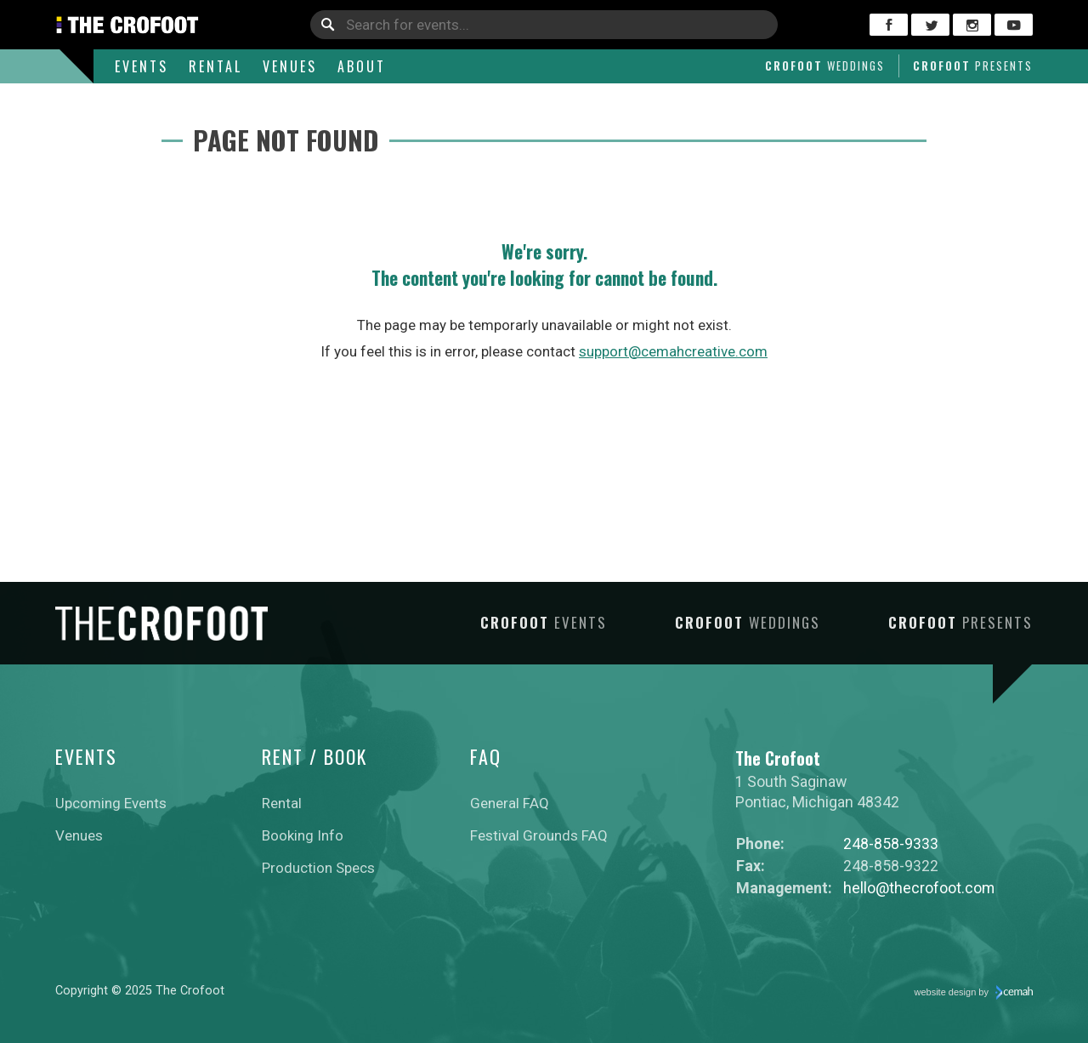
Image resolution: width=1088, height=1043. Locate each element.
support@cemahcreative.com (673, 351)
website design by (974, 992)
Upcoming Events (111, 803)
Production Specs (318, 867)
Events (141, 66)
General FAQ (509, 803)
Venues (290, 66)
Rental (215, 66)
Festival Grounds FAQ (539, 835)
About (361, 66)
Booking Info (302, 835)
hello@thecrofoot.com (918, 888)
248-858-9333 (890, 843)
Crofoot (825, 65)
